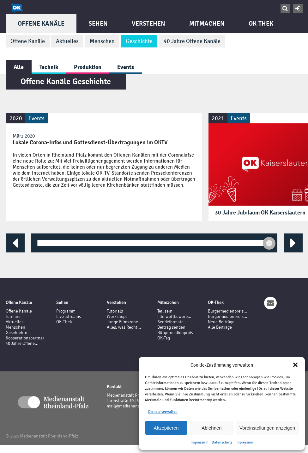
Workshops (117, 316)
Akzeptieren (166, 428)
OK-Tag (163, 338)
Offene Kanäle (41, 24)
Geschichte (139, 41)
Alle (19, 67)
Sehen (98, 24)
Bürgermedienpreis (175, 332)
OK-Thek (261, 24)
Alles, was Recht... (124, 327)
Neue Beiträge (221, 322)
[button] (295, 365)
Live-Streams (68, 316)
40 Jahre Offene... (22, 343)
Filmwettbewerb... (174, 316)
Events (125, 67)
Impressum (199, 442)
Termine (13, 316)
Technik (48, 67)
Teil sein (164, 311)
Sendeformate (170, 322)
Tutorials (115, 311)
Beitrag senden (171, 327)
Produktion (87, 67)
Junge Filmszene (122, 322)
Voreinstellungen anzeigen (267, 428)
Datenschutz (222, 442)
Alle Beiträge (220, 327)
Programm (65, 311)
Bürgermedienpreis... (227, 311)
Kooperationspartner (25, 338)
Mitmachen (207, 24)
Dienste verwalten (163, 411)
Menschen (102, 41)
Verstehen (148, 24)
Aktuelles (67, 41)
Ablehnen (211, 428)
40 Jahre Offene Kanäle (192, 41)
